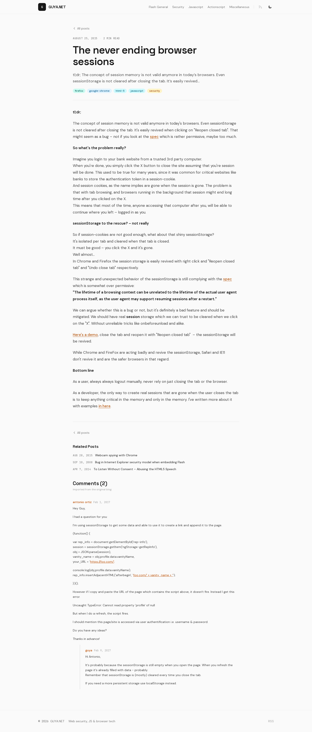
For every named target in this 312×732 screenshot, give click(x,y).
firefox (79, 91)
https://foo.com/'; (102, 562)
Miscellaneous (239, 7)
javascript (137, 91)
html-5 (120, 91)
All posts (81, 28)
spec (154, 136)
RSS (271, 721)
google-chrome (99, 91)
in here (104, 406)
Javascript (195, 7)
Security (178, 7)
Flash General (158, 7)
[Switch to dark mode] (270, 7)
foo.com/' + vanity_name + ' (153, 575)
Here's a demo (85, 334)
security (154, 91)
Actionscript (216, 7)
